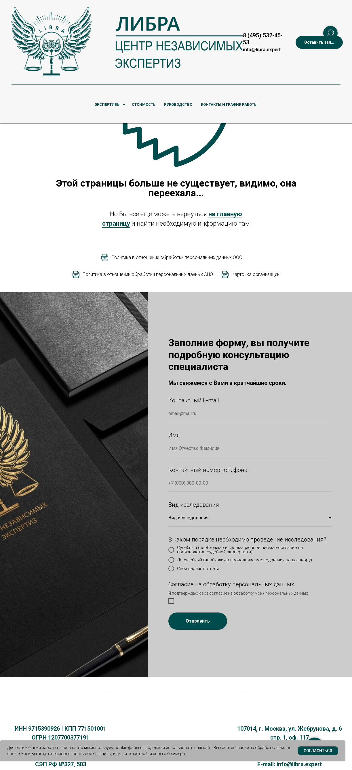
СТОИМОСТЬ (143, 104)
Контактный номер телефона (208, 469)
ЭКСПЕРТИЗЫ (108, 104)
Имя (174, 435)
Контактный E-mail (193, 400)
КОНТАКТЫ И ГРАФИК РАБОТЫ (229, 104)
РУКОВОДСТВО (178, 104)
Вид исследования (193, 504)
